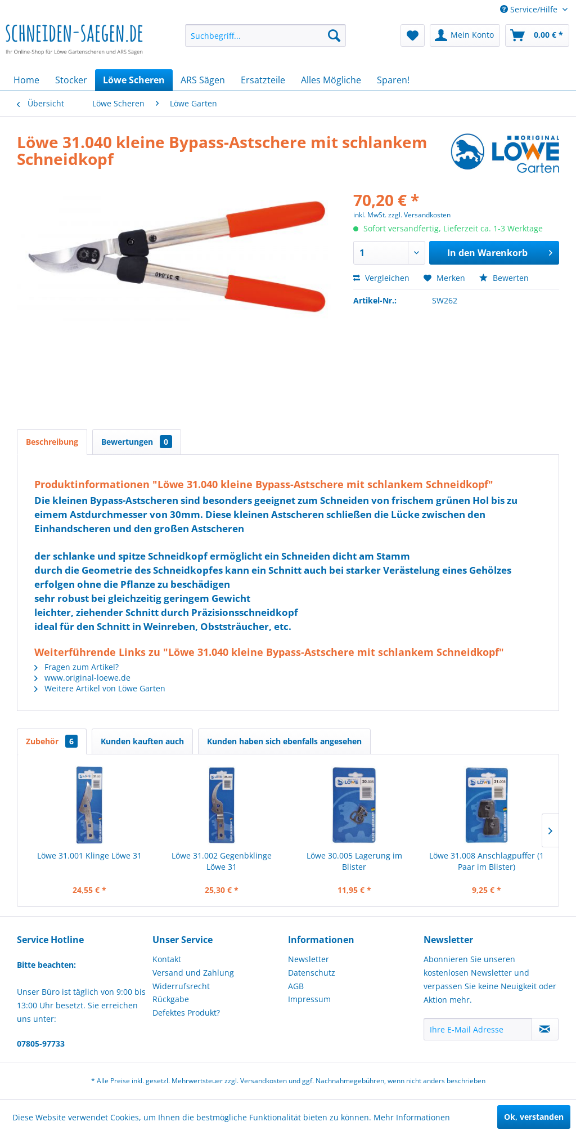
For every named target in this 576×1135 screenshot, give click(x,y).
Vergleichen (381, 277)
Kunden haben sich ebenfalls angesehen (284, 741)
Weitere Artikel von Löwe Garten (99, 688)
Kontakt (166, 959)
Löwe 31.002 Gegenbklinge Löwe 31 (222, 861)
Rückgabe (170, 999)
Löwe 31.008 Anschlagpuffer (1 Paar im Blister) (486, 861)
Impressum (309, 999)
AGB (296, 986)
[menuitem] (265, 35)
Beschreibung (52, 441)
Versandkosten (263, 1080)
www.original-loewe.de (82, 677)
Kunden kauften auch (142, 741)
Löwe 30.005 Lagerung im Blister (354, 861)
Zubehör (52, 741)
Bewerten (504, 277)
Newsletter (308, 959)
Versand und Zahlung (193, 972)
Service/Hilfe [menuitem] (530, 9)
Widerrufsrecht (181, 986)
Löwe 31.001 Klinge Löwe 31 (89, 855)
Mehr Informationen (412, 1117)
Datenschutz (311, 972)
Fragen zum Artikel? (76, 667)
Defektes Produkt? (186, 1012)
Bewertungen (136, 441)
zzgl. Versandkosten (419, 215)
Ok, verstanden (534, 1116)
